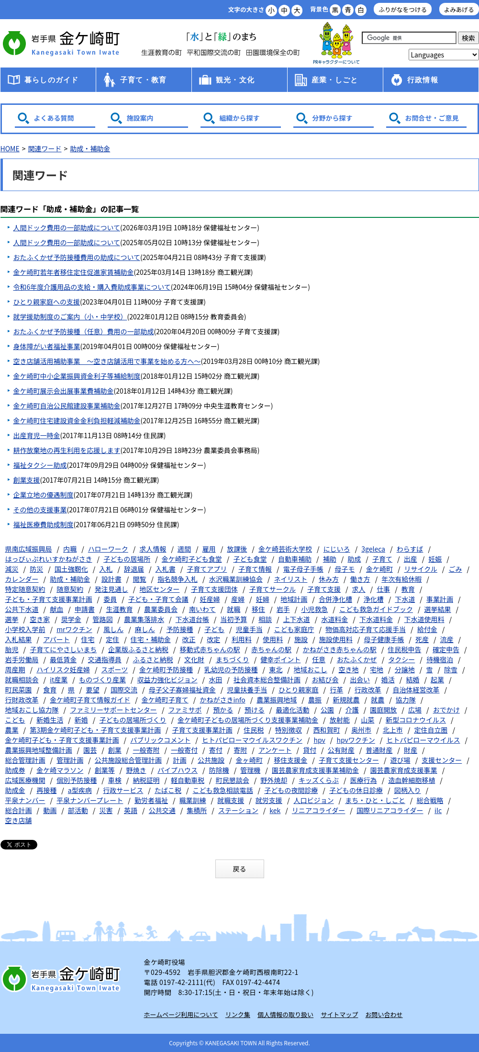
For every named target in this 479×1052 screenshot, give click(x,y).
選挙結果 (437, 609)
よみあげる (459, 9)
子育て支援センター (349, 760)
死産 (422, 639)
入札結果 (18, 639)
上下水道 (296, 619)
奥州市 (361, 730)
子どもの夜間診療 (291, 790)
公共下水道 (22, 609)
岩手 (283, 609)
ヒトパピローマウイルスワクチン (252, 740)
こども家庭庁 (294, 629)
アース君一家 (336, 43)
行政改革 (368, 689)
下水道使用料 (424, 619)
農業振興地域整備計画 (38, 750)
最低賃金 (63, 659)
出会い (360, 679)
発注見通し (111, 589)
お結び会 (325, 679)
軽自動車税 (187, 780)
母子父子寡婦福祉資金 (182, 689)
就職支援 (230, 800)
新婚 (81, 719)
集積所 (197, 810)
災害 (105, 810)
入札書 (166, 569)
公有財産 (341, 750)
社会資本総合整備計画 (267, 679)
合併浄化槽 (335, 599)
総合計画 (18, 810)
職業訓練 (192, 800)
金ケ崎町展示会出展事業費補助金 (63, 391)
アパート (56, 639)
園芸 (90, 750)
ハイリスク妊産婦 (63, 669)
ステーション (238, 810)
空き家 (40, 619)
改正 (188, 639)
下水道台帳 (192, 619)
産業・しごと (335, 80)
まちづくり (232, 659)
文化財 (194, 659)
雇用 (209, 549)
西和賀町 (326, 730)
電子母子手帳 (303, 569)
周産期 (15, 669)
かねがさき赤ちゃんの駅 (340, 649)
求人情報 (152, 549)
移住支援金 (290, 760)
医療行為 (363, 780)
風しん (113, 629)
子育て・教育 (143, 80)
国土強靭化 (71, 569)
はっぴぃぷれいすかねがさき (48, 559)
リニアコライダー (318, 810)
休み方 (329, 579)
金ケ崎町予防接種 (166, 669)
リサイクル (420, 569)
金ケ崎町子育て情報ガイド (90, 699)
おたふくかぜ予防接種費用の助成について (77, 257)
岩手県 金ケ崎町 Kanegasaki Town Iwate (62, 978)
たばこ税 (168, 790)
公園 (327, 709)
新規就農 (346, 699)
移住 (258, 609)
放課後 (237, 549)
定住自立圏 (430, 730)
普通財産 (379, 750)
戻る (239, 868)
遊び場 (400, 760)
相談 (265, 619)
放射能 (340, 719)
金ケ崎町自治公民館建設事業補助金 (67, 405)
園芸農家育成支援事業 (403, 770)
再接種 (46, 790)
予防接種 (179, 629)
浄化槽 (374, 599)
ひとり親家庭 (298, 689)
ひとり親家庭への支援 (46, 301)
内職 (70, 549)
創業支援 (26, 480)
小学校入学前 (25, 629)
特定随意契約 (25, 589)
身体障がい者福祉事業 (46, 346)
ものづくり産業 (102, 679)
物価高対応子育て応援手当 (365, 629)
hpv (319, 740)
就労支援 (269, 800)
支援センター (442, 760)
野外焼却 (273, 780)
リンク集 (237, 1014)
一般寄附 (146, 750)
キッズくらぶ (319, 780)
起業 (437, 679)
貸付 (309, 750)
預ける (255, 709)
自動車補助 (295, 559)
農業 (12, 730)
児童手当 (249, 629)
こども (15, 719)
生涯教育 (119, 609)
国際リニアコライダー (389, 810)
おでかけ (446, 709)
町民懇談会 (232, 780)
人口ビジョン (314, 800)
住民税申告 (404, 649)
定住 (112, 639)
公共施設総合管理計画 (128, 760)
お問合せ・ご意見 (432, 118)
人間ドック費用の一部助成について (67, 227)
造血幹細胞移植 (411, 780)
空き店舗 (18, 820)
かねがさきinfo (222, 699)
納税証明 (146, 780)
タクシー (401, 659)
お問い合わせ (384, 1014)
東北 (275, 669)
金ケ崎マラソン (59, 770)
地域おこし (310, 669)
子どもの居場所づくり (132, 719)
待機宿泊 (439, 659)
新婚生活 (49, 719)
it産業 (58, 679)
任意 (318, 659)
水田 (215, 679)
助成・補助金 (90, 148)
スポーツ (114, 669)
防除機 (219, 770)
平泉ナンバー (25, 800)
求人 (359, 589)
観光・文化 (235, 80)
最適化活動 (292, 709)
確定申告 (446, 649)
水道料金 (334, 619)
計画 (179, 760)
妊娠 (435, 559)
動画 (49, 810)
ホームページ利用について (181, 1014)
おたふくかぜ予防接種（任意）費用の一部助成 (83, 331)
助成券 (15, 770)
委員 (110, 599)
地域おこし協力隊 (32, 709)
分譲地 (405, 669)
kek (274, 810)
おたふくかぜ (357, 659)
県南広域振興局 (28, 549)
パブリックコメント (160, 740)
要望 (92, 689)
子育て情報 (255, 569)
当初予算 (233, 619)
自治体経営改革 (416, 689)
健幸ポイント (280, 659)
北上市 (393, 730)
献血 (56, 609)
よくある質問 (54, 118)
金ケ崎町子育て (165, 699)
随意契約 (69, 589)
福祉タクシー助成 (40, 465)
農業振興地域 (276, 699)
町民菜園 (18, 689)
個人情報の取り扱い (285, 1014)
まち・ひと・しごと (375, 800)
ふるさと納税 (153, 659)
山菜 (367, 719)
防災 (36, 569)
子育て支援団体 (214, 589)
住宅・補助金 (151, 639)
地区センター (159, 589)
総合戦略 (429, 800)
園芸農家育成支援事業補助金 (315, 770)
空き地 (348, 669)
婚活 (388, 679)
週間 (184, 549)
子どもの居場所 (126, 559)
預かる (223, 709)
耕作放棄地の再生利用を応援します (67, 450)
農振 (315, 699)
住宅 (88, 639)
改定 (213, 639)
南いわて (202, 609)
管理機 (250, 770)
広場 (415, 709)
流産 (447, 639)
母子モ (344, 569)
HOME (10, 148)
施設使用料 (336, 639)
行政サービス (123, 790)
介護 (352, 709)
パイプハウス (177, 770)
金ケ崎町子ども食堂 (192, 559)
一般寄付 (184, 750)
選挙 (12, 619)
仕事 (383, 589)
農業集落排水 (144, 619)
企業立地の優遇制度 (43, 494)
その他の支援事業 (40, 509)
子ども (214, 629)
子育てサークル (272, 589)
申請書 (85, 609)
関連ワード (44, 148)
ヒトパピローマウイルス (423, 740)
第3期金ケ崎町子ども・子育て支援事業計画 (95, 730)
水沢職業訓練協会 (236, 579)
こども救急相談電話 (223, 790)
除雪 (450, 669)
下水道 (405, 599)
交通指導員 (105, 659)
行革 (336, 689)
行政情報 (422, 80)
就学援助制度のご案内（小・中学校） (70, 316)
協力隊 (406, 699)
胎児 (12, 649)
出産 (410, 559)
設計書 (111, 579)
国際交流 (124, 689)
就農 (377, 699)
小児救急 (314, 609)
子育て (382, 559)
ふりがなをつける (403, 9)
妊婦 (262, 599)
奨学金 (71, 619)
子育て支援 (324, 589)
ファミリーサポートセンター (113, 709)
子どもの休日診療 (356, 790)
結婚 (412, 679)
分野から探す (332, 118)
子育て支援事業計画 (202, 730)
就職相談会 (22, 679)
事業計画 (439, 599)
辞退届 (134, 569)
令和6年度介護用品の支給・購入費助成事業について (92, 287)
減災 (12, 569)
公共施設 (211, 760)
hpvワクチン (355, 740)
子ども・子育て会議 (158, 599)
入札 (105, 569)
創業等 (105, 770)
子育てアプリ (207, 569)
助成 (354, 559)
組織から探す (240, 118)
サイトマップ (339, 1014)
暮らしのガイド (51, 80)
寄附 (240, 750)
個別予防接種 (76, 780)
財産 (410, 750)
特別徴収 (288, 730)
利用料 (242, 639)
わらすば (410, 549)
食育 (49, 689)
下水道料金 (376, 619)
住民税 (254, 730)
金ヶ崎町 (249, 760)
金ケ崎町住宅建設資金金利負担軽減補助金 (77, 420)
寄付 (216, 750)
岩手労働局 (22, 659)
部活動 (78, 810)
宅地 (376, 669)
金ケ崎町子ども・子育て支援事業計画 (62, 740)
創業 (115, 750)
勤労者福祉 (151, 800)
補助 (329, 559)
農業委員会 (161, 609)
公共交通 (162, 810)
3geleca (373, 549)
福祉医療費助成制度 (43, 524)
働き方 (360, 579)
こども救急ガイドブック (376, 609)
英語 (130, 810)
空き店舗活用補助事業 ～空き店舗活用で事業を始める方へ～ (107, 361)
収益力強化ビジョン (167, 679)
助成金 (15, 790)
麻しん (145, 629)
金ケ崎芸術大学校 (285, 549)
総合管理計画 (25, 760)
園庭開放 (383, 709)
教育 (408, 589)
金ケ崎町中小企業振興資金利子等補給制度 (77, 376)
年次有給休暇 (401, 579)
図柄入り (407, 790)
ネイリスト (290, 579)
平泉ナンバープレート (89, 800)
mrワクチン (74, 629)
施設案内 (140, 118)
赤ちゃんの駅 (271, 649)
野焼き (136, 770)
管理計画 (69, 760)
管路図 (102, 619)
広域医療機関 (25, 780)
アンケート (274, 750)
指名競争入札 (177, 579)
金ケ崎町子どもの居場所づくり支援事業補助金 (248, 719)
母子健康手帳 (384, 639)
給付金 (427, 629)
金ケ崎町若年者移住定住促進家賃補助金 (73, 272)
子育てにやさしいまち (63, 649)
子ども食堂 (250, 559)
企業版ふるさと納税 (138, 649)
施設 (301, 639)
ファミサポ (185, 709)
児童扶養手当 (247, 689)
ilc (438, 810)
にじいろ (336, 549)
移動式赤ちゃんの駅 (209, 649)
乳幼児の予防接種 (231, 669)
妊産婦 (210, 599)
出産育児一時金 (36, 435)
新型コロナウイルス (416, 719)
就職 (233, 609)
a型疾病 (80, 790)
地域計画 (293, 599)
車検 (115, 780)
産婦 (238, 599)
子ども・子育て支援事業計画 (48, 599)
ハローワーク (108, 549)
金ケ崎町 (62, 43)
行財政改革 (22, 699)
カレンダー (22, 579)
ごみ (455, 569)
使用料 (273, 639)
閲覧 (139, 579)
